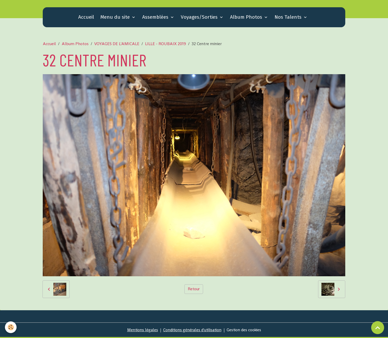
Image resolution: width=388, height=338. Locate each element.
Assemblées (156, 18)
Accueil (86, 18)
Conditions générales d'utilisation (191, 330)
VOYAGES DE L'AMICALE (116, 44)
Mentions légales (140, 330)
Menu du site (115, 18)
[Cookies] (11, 327)
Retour (194, 290)
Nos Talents (289, 18)
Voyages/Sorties (200, 18)
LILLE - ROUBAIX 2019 (165, 44)
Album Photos (246, 18)
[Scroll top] (377, 327)
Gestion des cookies (246, 330)
